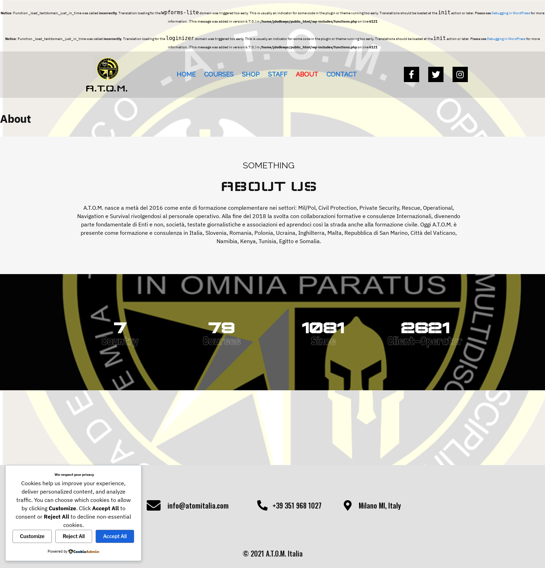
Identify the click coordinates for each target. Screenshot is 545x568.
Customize (32, 536)
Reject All (74, 536)
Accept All (115, 536)
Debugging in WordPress (510, 13)
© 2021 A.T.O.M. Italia (273, 553)
